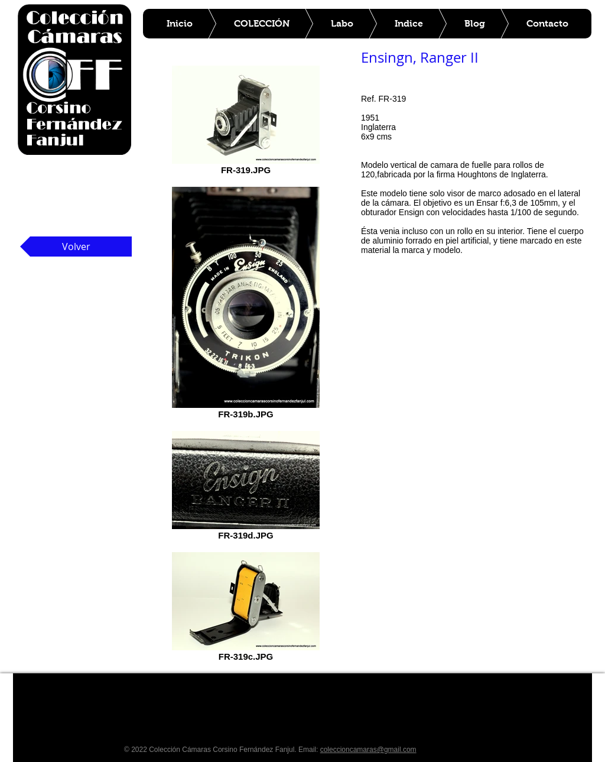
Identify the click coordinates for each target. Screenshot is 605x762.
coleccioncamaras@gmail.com (368, 749)
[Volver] (76, 246)
